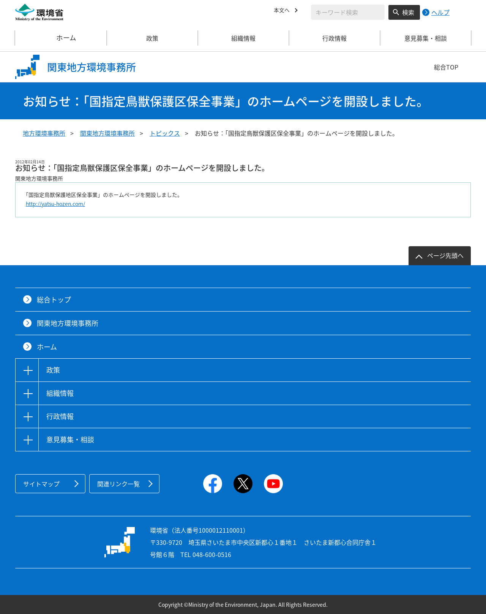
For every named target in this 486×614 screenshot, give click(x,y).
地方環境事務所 (44, 133)
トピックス (165, 133)
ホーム (61, 38)
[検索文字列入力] (348, 12)
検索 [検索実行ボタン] (408, 12)
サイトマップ (41, 483)
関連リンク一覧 (118, 483)
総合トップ (54, 299)
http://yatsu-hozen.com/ (55, 203)
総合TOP (446, 66)
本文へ (283, 11)
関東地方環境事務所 (107, 133)
